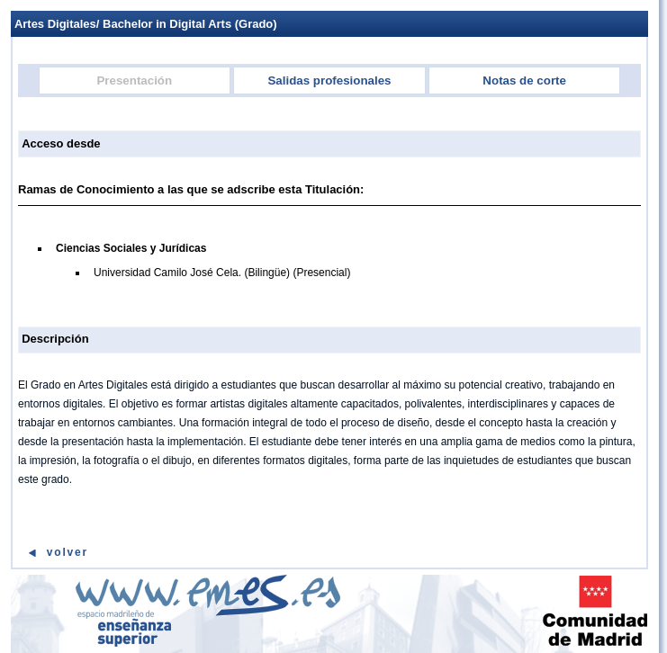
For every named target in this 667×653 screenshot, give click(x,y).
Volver (67, 552)
